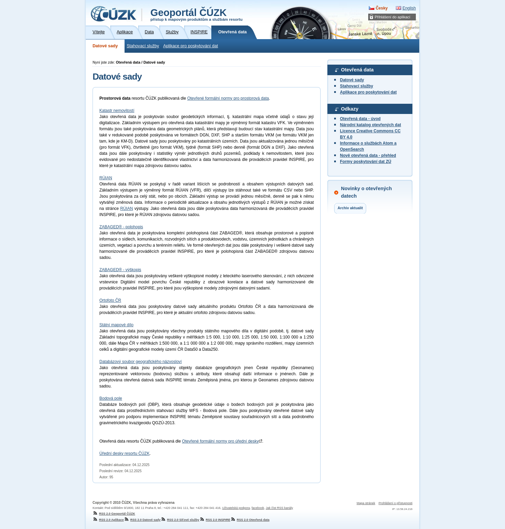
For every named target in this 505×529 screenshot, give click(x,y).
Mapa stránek (366, 503)
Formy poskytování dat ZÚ (365, 161)
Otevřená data (357, 69)
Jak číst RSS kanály (279, 508)
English (409, 8)
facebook (257, 508)
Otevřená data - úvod (360, 118)
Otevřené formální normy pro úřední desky (222, 441)
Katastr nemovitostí (116, 110)
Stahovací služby (143, 46)
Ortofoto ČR (110, 300)
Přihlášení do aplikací (392, 17)
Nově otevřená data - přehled (368, 155)
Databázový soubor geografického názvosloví (140, 361)
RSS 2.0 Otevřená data (250, 520)
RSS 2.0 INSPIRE (214, 520)
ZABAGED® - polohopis (121, 227)
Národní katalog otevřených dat (370, 124)
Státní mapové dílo (116, 325)
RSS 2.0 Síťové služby (180, 520)
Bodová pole (110, 398)
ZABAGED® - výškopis (120, 269)
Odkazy (349, 109)
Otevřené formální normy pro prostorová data (228, 98)
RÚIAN (105, 178)
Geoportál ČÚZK (196, 14)
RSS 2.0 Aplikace (108, 520)
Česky (382, 8)
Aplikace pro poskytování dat (190, 46)
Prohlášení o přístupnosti (395, 503)
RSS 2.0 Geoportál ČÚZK (114, 513)
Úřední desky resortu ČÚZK (124, 453)
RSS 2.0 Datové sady (142, 520)
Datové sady (105, 46)
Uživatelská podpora (236, 508)
